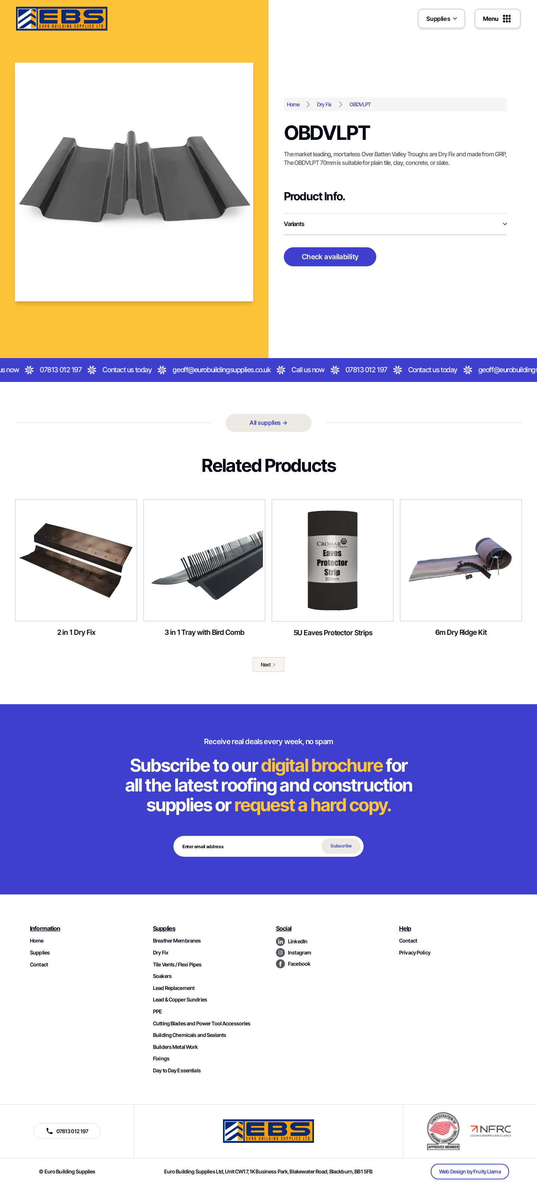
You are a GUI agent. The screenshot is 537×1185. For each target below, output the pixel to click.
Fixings (161, 1058)
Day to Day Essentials (177, 1070)
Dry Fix (324, 104)
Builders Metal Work (175, 1047)
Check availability (330, 256)
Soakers (162, 976)
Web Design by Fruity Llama (470, 1171)
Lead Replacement (173, 988)
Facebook (299, 963)
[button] (441, 19)
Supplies (40, 952)
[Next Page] (269, 664)
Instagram (299, 952)
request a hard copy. (312, 805)
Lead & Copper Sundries (180, 999)
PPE (157, 1011)
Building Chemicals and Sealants (189, 1035)
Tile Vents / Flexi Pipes (177, 964)
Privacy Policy (414, 952)
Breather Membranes (177, 940)
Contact (39, 964)
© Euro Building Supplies (67, 1171)
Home (293, 104)
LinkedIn (297, 941)
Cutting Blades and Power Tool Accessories (202, 1023)
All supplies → (268, 422)
